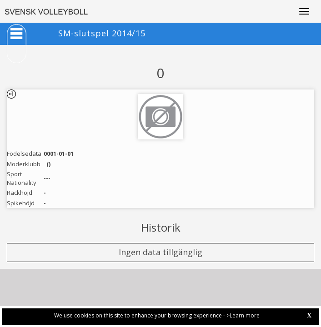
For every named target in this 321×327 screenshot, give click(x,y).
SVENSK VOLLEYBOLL (46, 12)
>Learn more (243, 315)
